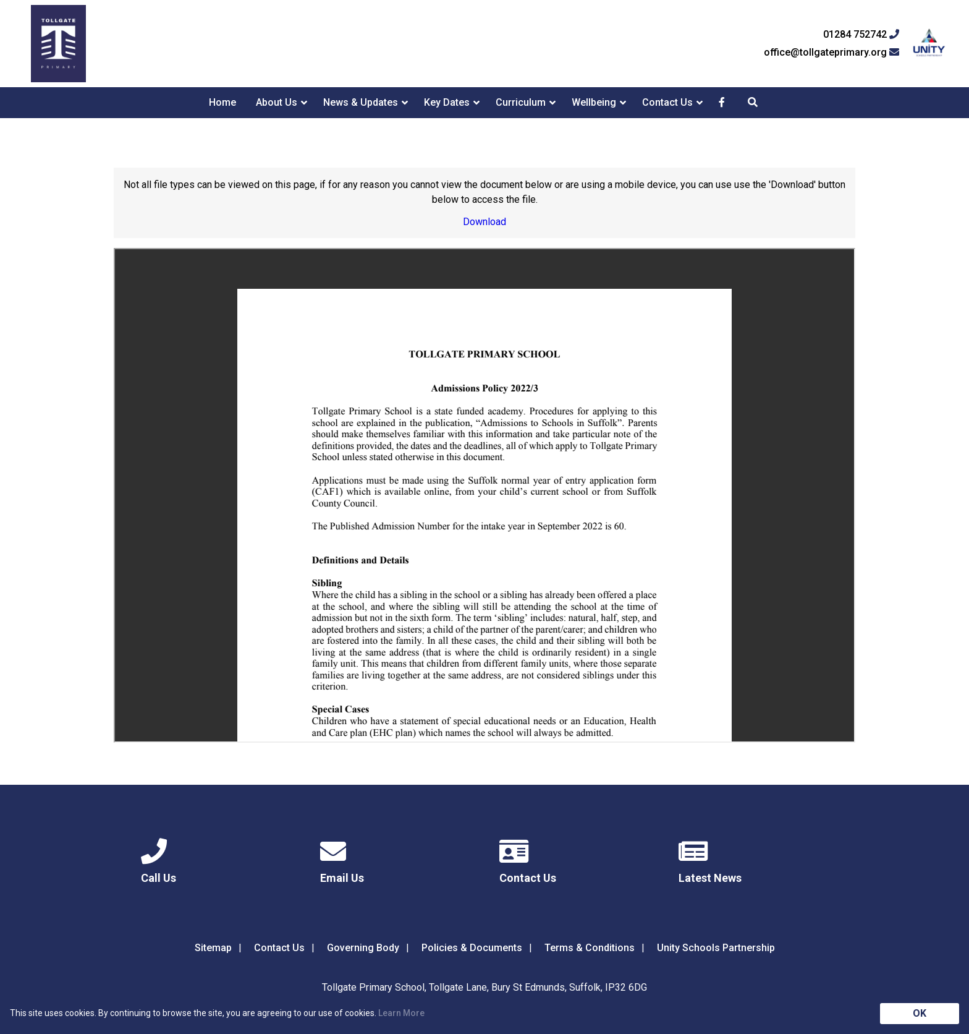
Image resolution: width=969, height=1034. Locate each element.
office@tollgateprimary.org (831, 52)
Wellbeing (594, 102)
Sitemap (213, 948)
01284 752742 (861, 34)
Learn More (401, 1013)
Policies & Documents (471, 948)
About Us (276, 102)
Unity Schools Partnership (716, 948)
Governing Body (363, 948)
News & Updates (360, 102)
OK (919, 1013)
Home (222, 102)
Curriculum (521, 102)
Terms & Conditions (589, 948)
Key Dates (447, 102)
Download (484, 222)
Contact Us (667, 102)
